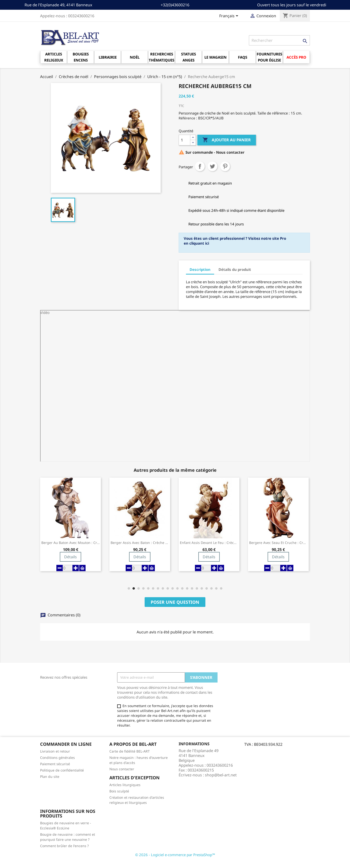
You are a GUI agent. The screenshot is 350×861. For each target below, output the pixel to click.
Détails (70, 556)
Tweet (212, 166)
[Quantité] (184, 140)
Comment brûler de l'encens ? (64, 845)
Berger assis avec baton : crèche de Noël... (140, 543)
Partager (200, 166)
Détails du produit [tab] (235, 269)
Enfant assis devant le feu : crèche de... (209, 543)
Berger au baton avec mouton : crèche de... (70, 543)
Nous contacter (121, 769)
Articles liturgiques (124, 784)
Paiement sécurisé (55, 764)
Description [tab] (200, 269)
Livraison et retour (55, 751)
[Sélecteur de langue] (229, 16)
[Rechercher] (279, 40)
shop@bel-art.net (221, 775)
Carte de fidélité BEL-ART (129, 751)
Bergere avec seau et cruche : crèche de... (278, 543)
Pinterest (225, 166)
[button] (129, 588)
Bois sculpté (119, 791)
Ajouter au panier (226, 140)
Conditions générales (57, 757)
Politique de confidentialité (62, 770)
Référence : (188, 118)
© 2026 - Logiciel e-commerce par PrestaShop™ (175, 854)
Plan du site (49, 776)
